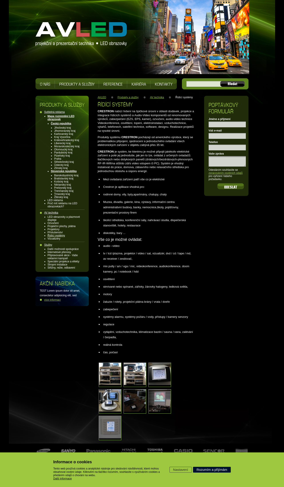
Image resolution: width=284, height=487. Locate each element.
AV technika (51, 212)
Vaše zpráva (216, 153)
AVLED (102, 97)
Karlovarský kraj (63, 133)
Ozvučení (53, 223)
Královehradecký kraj (66, 140)
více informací (52, 299)
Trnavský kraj (62, 194)
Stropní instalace (57, 264)
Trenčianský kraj (63, 190)
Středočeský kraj (64, 161)
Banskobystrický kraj (66, 175)
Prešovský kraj (62, 187)
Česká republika (61, 123)
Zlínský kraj (61, 168)
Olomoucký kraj (63, 149)
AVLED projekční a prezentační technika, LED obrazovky (81, 31)
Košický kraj (61, 181)
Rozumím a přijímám (212, 469)
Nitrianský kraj (62, 184)
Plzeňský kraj (62, 155)
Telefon (213, 142)
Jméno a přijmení (220, 119)
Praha (57, 158)
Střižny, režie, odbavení (61, 267)
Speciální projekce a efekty (63, 261)
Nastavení (180, 469)
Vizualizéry (53, 238)
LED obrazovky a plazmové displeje (63, 218)
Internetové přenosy (59, 252)
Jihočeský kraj (62, 127)
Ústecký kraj (61, 165)
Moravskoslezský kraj (66, 146)
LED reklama (55, 200)
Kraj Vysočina (62, 137)
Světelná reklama (54, 112)
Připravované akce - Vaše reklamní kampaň (62, 257)
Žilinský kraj (61, 197)
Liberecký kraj (62, 143)
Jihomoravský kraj (64, 130)
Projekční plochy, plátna (61, 226)
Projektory (53, 229)
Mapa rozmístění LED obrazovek (60, 118)
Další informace (62, 478)
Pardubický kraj (63, 152)
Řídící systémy (56, 235)
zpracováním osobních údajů (226, 173)
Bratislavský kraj (63, 178)
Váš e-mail (215, 130)
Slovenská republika (64, 171)
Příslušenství (55, 232)
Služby (48, 244)
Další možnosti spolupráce (63, 249)
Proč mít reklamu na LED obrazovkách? (62, 205)
